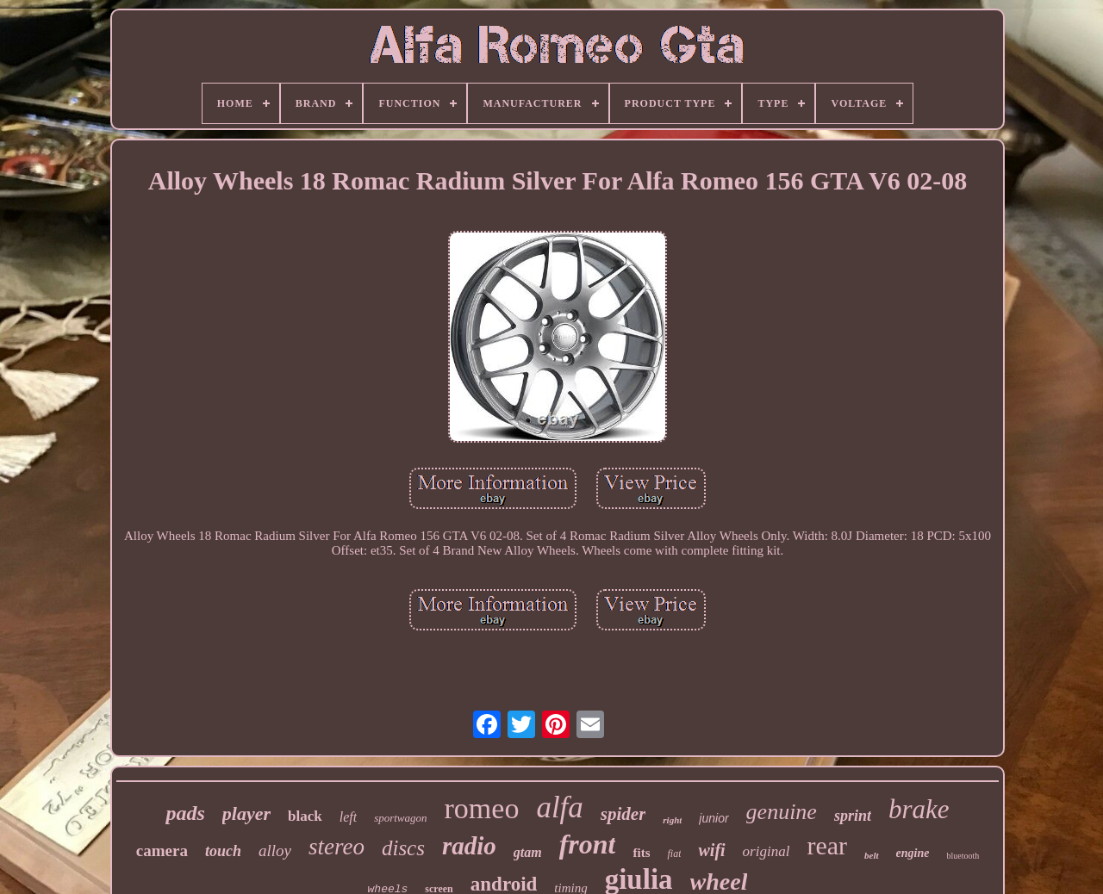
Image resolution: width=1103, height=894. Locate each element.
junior (713, 818)
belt (871, 855)
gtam (528, 852)
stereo (336, 847)
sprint (852, 815)
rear (827, 845)
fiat (674, 853)
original (766, 851)
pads (184, 813)
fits (641, 853)
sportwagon (400, 817)
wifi (711, 850)
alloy (275, 850)
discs (403, 848)
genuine (781, 811)
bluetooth (962, 855)
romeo (482, 808)
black (305, 816)
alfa (559, 807)
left (348, 817)
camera (162, 850)
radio (469, 846)
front (587, 844)
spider (623, 814)
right (672, 820)
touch (223, 851)
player (246, 813)
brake (919, 809)
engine (913, 853)
